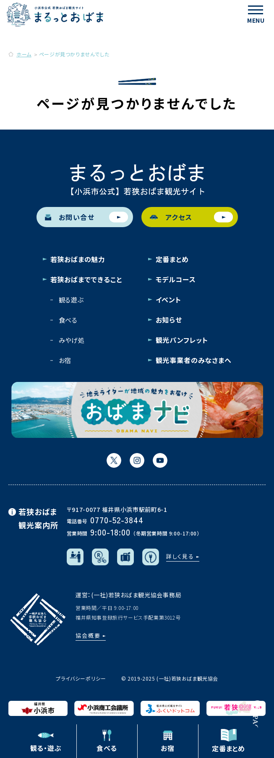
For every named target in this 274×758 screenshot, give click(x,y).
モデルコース (176, 279)
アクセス (191, 217)
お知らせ (169, 320)
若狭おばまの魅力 (77, 259)
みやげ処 (72, 340)
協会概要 (88, 635)
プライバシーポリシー (81, 678)
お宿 (65, 360)
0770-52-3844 (117, 520)
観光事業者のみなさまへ (194, 360)
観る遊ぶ (71, 299)
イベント (168, 299)
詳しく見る (180, 556)
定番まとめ (172, 259)
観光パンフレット (182, 340)
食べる (68, 319)
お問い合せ (86, 217)
